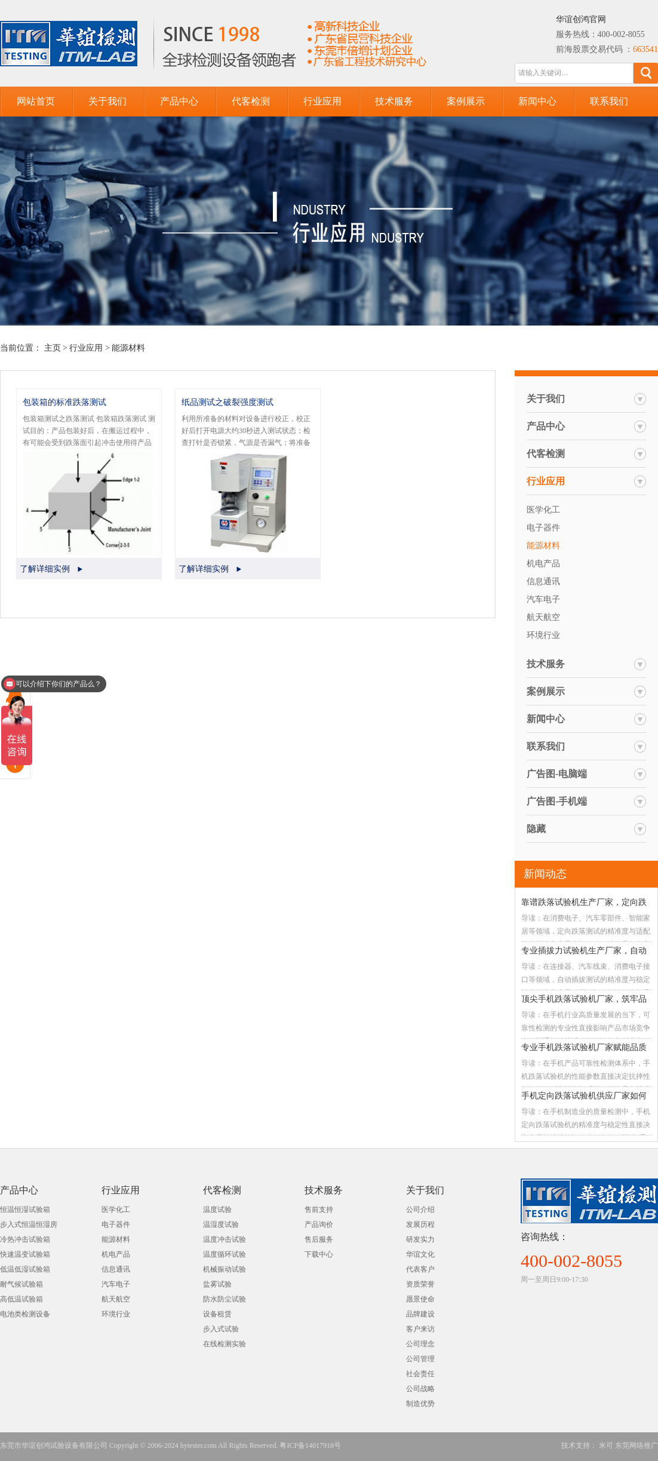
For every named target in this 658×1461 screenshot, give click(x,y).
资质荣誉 (420, 1284)
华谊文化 (420, 1254)
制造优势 (420, 1403)
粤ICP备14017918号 (310, 1445)
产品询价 (319, 1224)
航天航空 (543, 617)
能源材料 (128, 347)
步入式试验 (221, 1329)
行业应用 (322, 101)
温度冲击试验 (224, 1239)
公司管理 (420, 1359)
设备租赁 (217, 1314)
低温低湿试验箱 (25, 1269)
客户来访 (420, 1329)
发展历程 (420, 1224)
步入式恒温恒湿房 (28, 1224)
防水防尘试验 (224, 1299)
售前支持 (319, 1209)
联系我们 (609, 101)
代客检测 (251, 101)
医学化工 (543, 509)
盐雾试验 (217, 1284)
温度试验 (217, 1209)
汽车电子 (543, 599)
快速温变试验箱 (25, 1254)
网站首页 (36, 101)
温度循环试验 (224, 1254)
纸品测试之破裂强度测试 (227, 402)
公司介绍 (420, 1209)
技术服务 (394, 101)
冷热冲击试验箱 (25, 1239)
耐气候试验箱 (21, 1284)
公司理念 (420, 1344)
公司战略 (420, 1389)
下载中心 (319, 1254)
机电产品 (543, 563)
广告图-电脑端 (557, 774)
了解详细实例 (45, 568)
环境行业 (543, 635)
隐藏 (536, 829)
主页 (52, 347)
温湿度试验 (221, 1224)
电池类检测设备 (25, 1314)
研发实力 (420, 1239)
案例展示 (466, 101)
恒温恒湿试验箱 (25, 1209)
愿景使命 (420, 1299)
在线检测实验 (224, 1344)
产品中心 (179, 101)
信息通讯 (543, 581)
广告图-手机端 (557, 801)
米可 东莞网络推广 (627, 1445)
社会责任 (420, 1374)
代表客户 (420, 1269)
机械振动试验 (224, 1269)
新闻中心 (537, 101)
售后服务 (319, 1239)
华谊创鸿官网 (581, 19)
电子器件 (543, 527)
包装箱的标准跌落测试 (64, 402)
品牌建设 (420, 1314)
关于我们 (107, 101)
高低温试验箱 (21, 1299)
